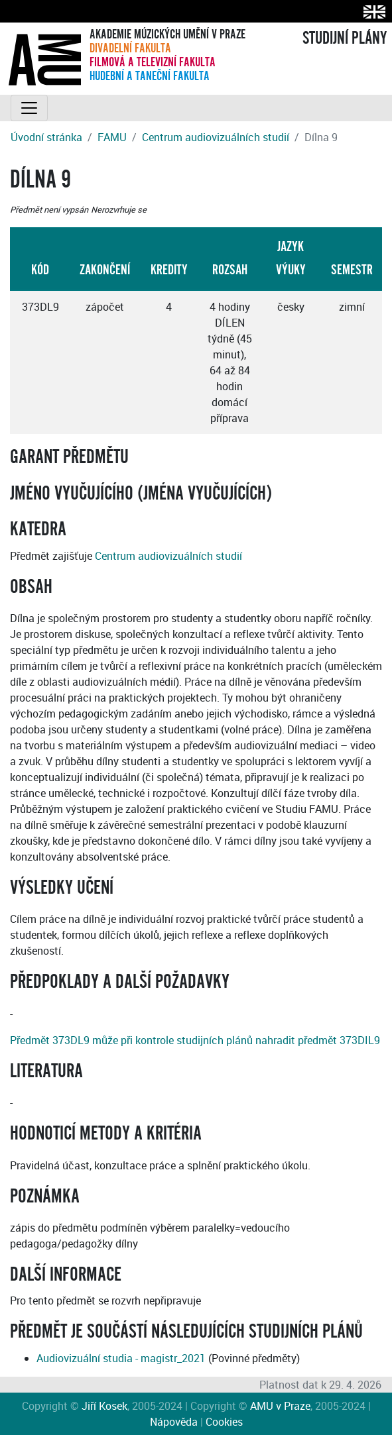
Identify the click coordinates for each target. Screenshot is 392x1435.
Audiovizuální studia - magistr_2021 (121, 1358)
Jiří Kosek (104, 1406)
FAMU (112, 137)
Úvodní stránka (46, 137)
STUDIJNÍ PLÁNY (344, 38)
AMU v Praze (280, 1406)
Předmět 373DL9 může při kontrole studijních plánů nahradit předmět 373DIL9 (195, 1040)
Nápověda (174, 1421)
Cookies (224, 1421)
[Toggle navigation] (29, 108)
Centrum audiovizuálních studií (215, 137)
